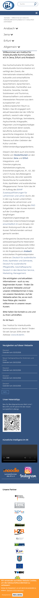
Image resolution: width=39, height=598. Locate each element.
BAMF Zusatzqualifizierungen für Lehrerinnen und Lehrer (15, 192)
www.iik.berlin (17, 335)
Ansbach (11, 28)
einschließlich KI (10, 224)
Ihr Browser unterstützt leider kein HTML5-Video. (19, 454)
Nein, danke (17, 595)
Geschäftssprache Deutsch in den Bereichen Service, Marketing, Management (18, 270)
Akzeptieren (6, 595)
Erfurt (9, 40)
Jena (8, 34)
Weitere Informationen (15, 590)
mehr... (5, 392)
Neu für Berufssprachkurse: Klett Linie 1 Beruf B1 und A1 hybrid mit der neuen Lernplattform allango (17, 406)
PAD (33, 205)
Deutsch (6, 350)
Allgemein (12, 46)
